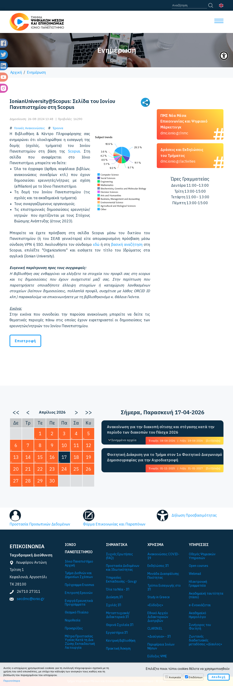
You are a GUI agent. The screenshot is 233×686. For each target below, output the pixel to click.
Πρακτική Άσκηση (118, 649)
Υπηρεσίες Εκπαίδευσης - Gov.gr (121, 579)
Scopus (74, 151)
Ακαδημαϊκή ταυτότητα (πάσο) (206, 595)
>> (88, 412)
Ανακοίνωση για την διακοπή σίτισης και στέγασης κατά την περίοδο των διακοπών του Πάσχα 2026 (161, 430)
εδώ (96, 244)
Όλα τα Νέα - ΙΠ (117, 589)
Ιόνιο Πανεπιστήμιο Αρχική (79, 563)
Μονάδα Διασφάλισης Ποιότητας (163, 576)
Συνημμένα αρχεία (124, 440)
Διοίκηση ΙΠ (114, 597)
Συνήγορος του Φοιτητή (200, 627)
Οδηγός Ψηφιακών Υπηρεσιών (202, 556)
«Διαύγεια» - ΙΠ (159, 636)
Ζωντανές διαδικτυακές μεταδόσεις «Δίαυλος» (205, 640)
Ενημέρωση (36, 72)
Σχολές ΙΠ (113, 605)
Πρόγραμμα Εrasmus (79, 585)
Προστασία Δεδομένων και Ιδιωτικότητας (122, 568)
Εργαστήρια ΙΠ (117, 633)
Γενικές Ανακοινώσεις (29, 128)
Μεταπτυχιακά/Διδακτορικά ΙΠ (118, 615)
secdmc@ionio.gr (30, 598)
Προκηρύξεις (74, 628)
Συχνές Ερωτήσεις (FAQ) (119, 556)
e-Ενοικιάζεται (200, 605)
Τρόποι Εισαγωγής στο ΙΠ (164, 587)
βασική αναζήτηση (126, 244)
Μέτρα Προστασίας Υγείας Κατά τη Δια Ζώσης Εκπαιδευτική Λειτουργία (80, 642)
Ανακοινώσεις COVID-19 (163, 556)
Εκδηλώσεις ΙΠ (158, 566)
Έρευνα (58, 128)
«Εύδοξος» (155, 605)
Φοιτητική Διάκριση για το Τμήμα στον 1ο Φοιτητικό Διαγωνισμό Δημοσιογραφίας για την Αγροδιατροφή (164, 457)
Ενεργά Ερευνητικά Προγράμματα (79, 603)
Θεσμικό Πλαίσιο (77, 612)
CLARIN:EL (154, 629)
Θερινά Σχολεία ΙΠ (119, 625)
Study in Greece (158, 597)
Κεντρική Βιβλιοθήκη (120, 641)
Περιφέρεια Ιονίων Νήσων (161, 646)
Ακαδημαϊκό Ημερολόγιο (197, 615)
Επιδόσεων (196, 677)
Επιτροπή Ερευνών (79, 593)
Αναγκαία (175, 677)
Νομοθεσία (72, 620)
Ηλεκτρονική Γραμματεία (198, 584)
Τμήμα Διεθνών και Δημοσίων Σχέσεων (79, 575)
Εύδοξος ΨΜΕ (157, 656)
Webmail (195, 574)
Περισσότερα (11, 680)
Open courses (198, 566)
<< (16, 412)
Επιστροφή (25, 341)
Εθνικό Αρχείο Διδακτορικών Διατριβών (157, 617)
